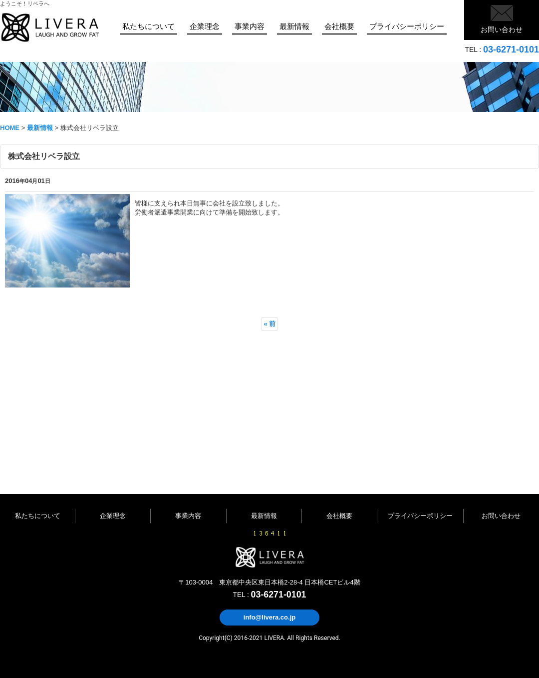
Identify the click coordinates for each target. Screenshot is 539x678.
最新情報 (264, 516)
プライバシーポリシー (420, 516)
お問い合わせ (502, 30)
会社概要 (339, 516)
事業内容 (188, 516)
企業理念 (113, 516)
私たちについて (37, 516)
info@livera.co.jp (269, 617)
